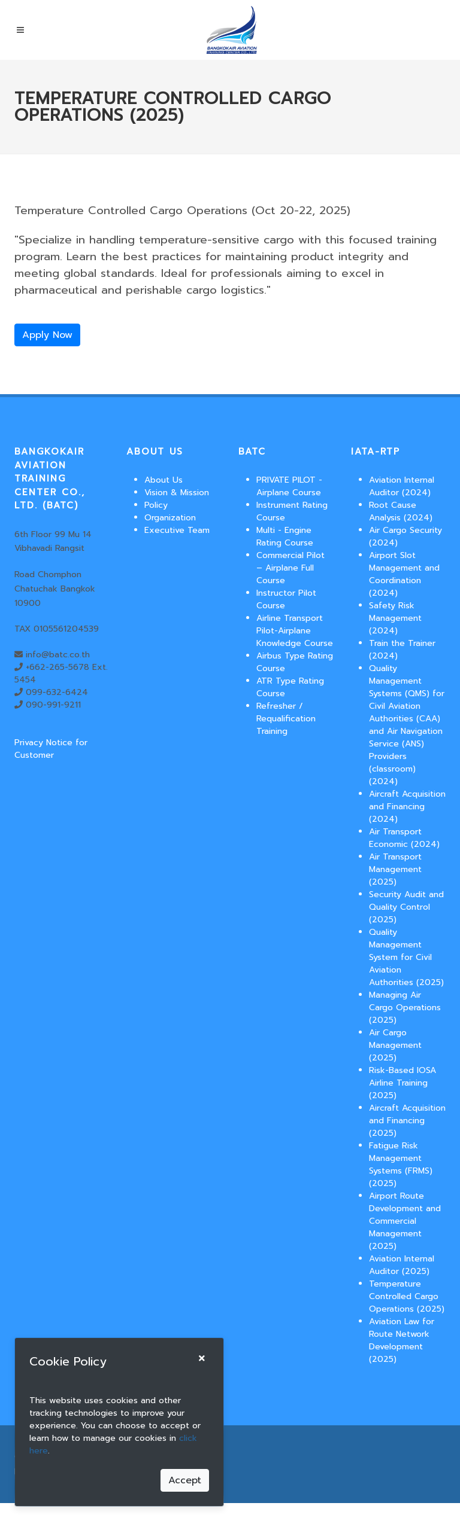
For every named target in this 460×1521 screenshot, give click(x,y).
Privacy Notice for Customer (50, 748)
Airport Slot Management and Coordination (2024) (404, 574)
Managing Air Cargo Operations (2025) (405, 1007)
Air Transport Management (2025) (395, 869)
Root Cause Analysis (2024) (400, 511)
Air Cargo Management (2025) (395, 1045)
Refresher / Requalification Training (286, 718)
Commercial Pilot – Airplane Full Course (290, 568)
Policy (156, 505)
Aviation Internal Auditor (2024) (401, 486)
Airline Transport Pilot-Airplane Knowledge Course (294, 631)
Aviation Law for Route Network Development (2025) (401, 1340)
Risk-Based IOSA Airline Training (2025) (402, 1083)
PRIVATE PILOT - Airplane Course (289, 486)
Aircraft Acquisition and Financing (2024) (407, 806)
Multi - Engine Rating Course (284, 536)
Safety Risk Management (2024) (395, 618)
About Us (163, 480)
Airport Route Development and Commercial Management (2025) (405, 1221)
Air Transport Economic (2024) (404, 838)
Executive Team (177, 530)
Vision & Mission (176, 492)
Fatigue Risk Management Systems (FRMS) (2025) (400, 1164)
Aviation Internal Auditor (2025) (401, 1265)
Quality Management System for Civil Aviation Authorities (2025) (406, 957)
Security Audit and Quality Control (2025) (406, 907)
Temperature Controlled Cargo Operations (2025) (406, 1296)
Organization (170, 517)
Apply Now (47, 335)
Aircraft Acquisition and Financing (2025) (407, 1120)
